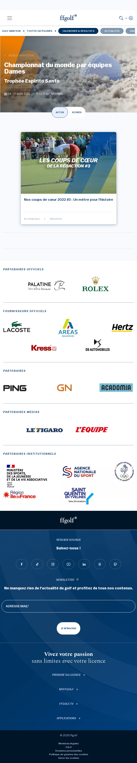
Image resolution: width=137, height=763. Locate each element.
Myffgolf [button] (66, 689)
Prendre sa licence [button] (66, 675)
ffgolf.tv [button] (66, 704)
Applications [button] (67, 718)
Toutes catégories (39, 31)
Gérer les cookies (68, 758)
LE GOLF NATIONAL (51, 93)
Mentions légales (68, 743)
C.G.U (68, 747)
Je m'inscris (68, 628)
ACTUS (60, 112)
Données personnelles (68, 751)
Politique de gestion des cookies (68, 754)
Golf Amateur (11, 31)
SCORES (77, 112)
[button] (9, 18)
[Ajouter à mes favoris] (27, 138)
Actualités (112, 31)
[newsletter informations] (77, 580)
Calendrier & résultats (78, 31)
